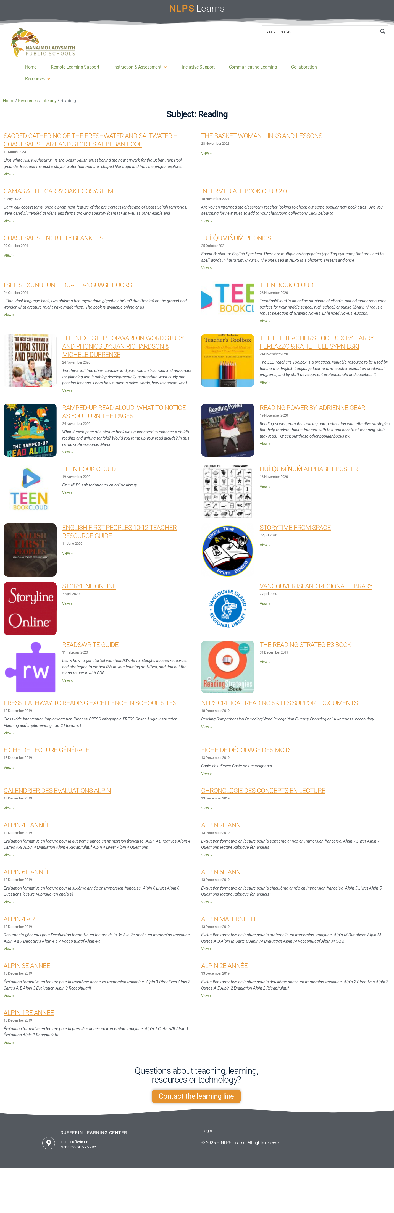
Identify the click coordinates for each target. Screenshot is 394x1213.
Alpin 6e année (27, 877)
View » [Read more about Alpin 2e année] (206, 1000)
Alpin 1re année (29, 1018)
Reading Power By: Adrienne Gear (312, 413)
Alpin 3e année (27, 971)
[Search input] (321, 36)
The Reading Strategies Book (305, 650)
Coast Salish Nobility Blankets (53, 243)
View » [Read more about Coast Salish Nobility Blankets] (9, 260)
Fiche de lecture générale (46, 755)
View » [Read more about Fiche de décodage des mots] (206, 778)
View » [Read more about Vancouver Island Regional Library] (265, 608)
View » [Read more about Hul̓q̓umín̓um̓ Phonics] (206, 272)
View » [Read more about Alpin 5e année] (206, 907)
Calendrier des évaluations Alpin (57, 795)
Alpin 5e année (224, 877)
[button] (140, 72)
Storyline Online (89, 591)
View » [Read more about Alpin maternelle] (206, 953)
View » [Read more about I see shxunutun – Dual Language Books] (9, 319)
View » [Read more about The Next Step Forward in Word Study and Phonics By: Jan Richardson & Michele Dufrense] (67, 395)
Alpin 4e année (27, 830)
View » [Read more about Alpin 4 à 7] (9, 953)
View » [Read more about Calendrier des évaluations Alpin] (9, 813)
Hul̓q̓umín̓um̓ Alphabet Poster (309, 474)
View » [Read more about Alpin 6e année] (9, 907)
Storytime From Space (295, 532)
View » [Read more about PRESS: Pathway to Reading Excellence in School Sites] (9, 738)
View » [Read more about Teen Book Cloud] (265, 326)
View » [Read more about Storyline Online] (67, 608)
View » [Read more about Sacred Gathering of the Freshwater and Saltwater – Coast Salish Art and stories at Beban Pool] (9, 179)
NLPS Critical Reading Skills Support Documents (279, 708)
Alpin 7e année (224, 830)
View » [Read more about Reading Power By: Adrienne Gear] (265, 448)
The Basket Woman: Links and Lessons (261, 141)
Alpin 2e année (224, 971)
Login (206, 1135)
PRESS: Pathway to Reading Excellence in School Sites (90, 708)
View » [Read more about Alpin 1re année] (9, 1047)
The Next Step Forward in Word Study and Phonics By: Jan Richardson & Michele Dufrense (123, 351)
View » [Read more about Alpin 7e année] (206, 860)
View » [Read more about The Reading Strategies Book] (265, 667)
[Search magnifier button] (383, 36)
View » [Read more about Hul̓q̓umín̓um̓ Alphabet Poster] (265, 491)
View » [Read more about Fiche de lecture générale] (9, 772)
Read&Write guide (90, 650)
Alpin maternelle (229, 924)
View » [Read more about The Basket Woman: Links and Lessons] (206, 158)
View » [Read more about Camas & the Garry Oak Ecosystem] (9, 226)
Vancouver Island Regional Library (316, 591)
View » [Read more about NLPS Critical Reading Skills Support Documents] (206, 732)
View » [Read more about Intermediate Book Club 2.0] (206, 226)
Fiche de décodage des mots (246, 755)
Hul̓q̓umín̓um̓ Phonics (236, 243)
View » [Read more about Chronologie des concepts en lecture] (206, 813)
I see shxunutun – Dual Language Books (68, 290)
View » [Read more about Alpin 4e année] (9, 860)
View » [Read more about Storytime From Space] (265, 550)
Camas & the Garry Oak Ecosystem (58, 196)
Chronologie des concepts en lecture (263, 795)
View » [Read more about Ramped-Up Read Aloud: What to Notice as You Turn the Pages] (67, 457)
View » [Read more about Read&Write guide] (67, 685)
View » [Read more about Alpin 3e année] (9, 1000)
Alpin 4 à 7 (19, 924)
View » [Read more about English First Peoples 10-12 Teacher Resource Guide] (67, 558)
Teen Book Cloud (286, 290)
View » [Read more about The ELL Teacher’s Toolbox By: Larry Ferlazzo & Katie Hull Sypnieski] (265, 387)
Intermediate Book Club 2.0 (244, 196)
